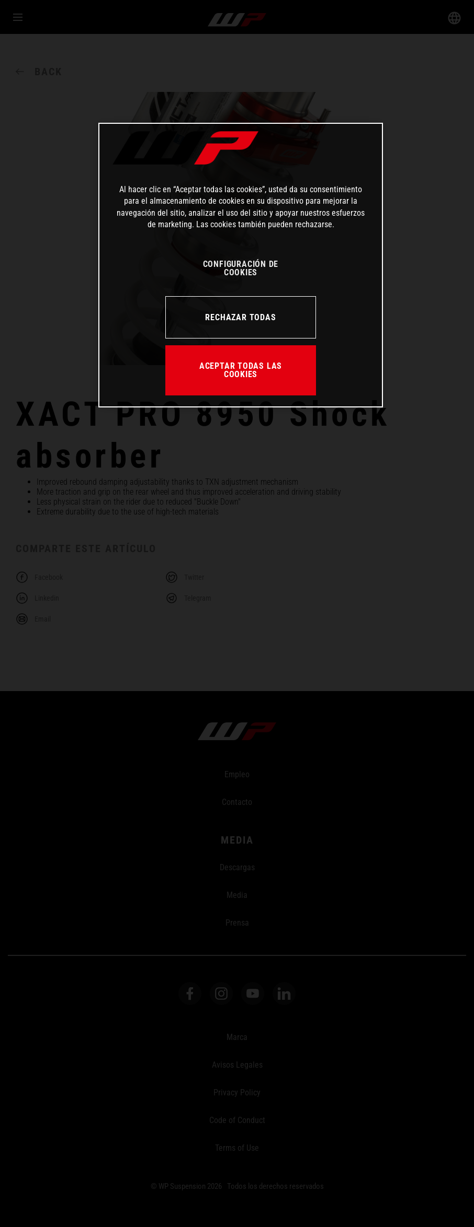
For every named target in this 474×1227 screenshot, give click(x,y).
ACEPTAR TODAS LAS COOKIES (240, 370)
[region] (240, 265)
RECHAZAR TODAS (240, 317)
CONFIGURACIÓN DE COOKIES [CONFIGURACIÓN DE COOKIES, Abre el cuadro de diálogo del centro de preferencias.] (241, 268)
